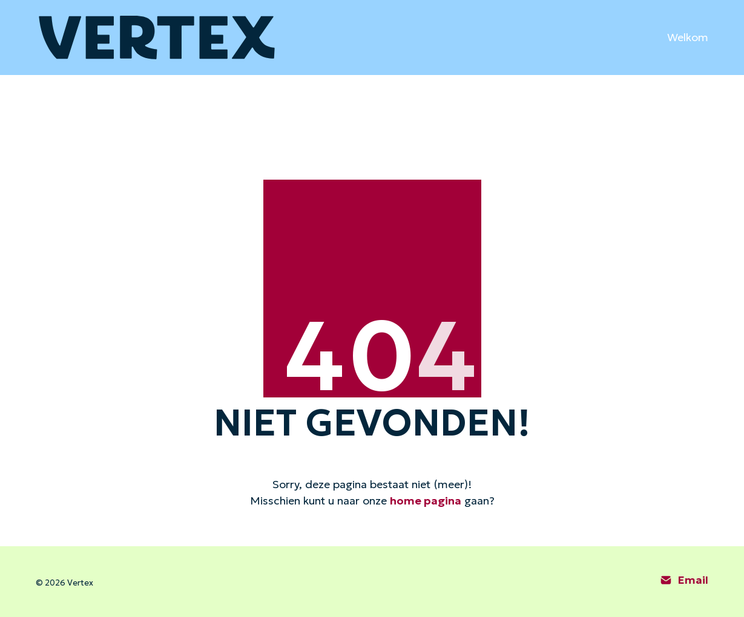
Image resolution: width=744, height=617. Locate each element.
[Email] (684, 580)
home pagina (425, 501)
